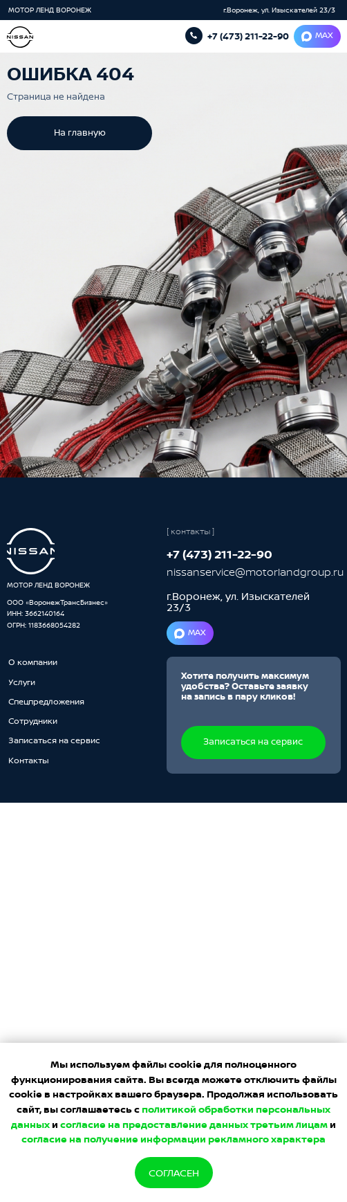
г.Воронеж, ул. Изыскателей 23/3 (279, 10)
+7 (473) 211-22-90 (248, 36)
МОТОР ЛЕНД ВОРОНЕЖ (50, 10)
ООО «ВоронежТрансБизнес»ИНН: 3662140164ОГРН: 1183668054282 (57, 613)
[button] (54, 741)
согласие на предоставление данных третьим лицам (194, 1124)
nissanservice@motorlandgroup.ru (255, 572)
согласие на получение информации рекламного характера (173, 1138)
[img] (31, 551)
